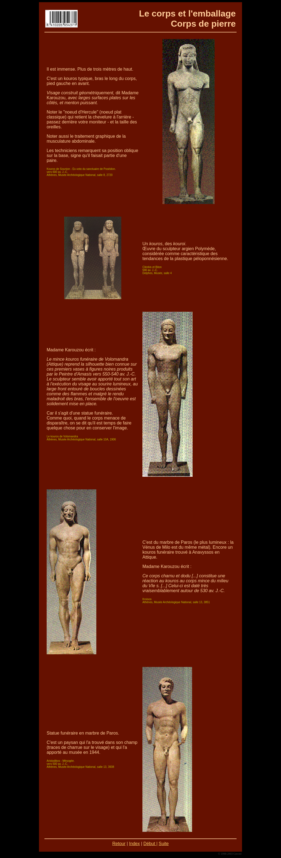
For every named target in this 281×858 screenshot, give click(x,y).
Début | (151, 843)
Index (134, 843)
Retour (118, 843)
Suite (163, 843)
